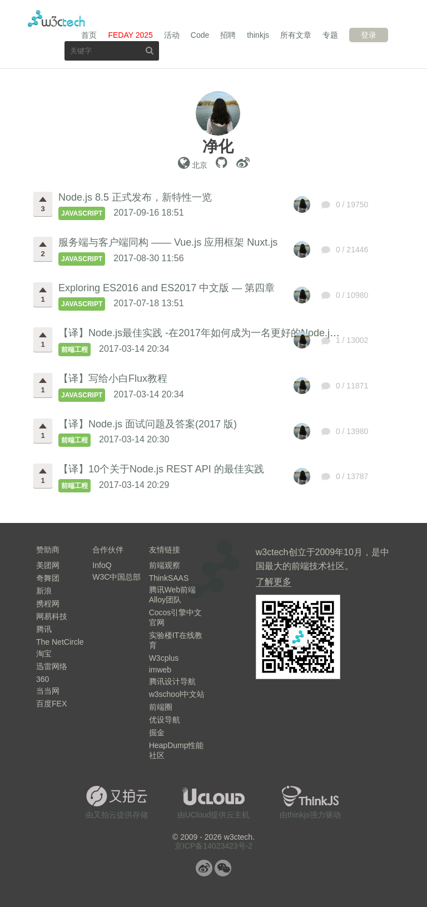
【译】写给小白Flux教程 (112, 378)
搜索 (149, 50)
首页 (89, 35)
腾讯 (44, 629)
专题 (330, 35)
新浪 (44, 590)
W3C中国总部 (116, 576)
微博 (204, 868)
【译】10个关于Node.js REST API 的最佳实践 (161, 469)
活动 (172, 35)
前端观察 (164, 565)
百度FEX (51, 703)
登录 (368, 35)
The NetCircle (60, 641)
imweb (160, 669)
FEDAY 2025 (130, 35)
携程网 (47, 603)
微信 (223, 868)
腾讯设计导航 (172, 681)
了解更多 (273, 581)
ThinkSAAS (169, 578)
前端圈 (160, 706)
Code (200, 35)
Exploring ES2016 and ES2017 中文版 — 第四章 (166, 287)
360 (42, 679)
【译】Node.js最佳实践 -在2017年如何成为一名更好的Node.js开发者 (211, 332)
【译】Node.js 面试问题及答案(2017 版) (147, 424)
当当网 (47, 690)
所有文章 (295, 35)
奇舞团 (47, 578)
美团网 (47, 565)
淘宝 (44, 653)
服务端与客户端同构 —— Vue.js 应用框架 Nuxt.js (167, 242)
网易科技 (51, 616)
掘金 (157, 732)
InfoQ (101, 565)
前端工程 (74, 349)
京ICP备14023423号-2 (213, 845)
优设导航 (164, 719)
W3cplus (164, 658)
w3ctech (56, 18)
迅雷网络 (51, 666)
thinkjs (258, 35)
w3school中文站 (177, 694)
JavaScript (81, 213)
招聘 (228, 35)
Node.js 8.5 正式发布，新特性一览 (135, 197)
